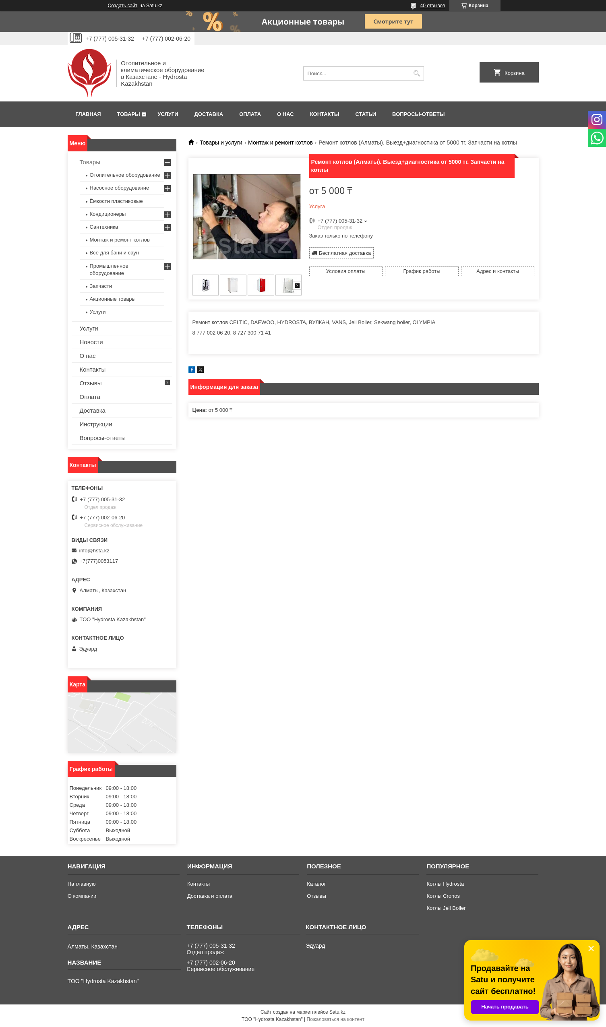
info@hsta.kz (94, 551)
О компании (82, 896)
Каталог (316, 884)
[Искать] (417, 73)
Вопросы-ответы (418, 114)
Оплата (250, 114)
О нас (285, 114)
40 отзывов (432, 5)
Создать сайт (123, 5)
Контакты (324, 114)
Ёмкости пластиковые (116, 201)
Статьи (366, 114)
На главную (82, 884)
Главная (88, 114)
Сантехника (104, 227)
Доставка (208, 114)
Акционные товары (113, 299)
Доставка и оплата (209, 896)
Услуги (167, 114)
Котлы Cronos (443, 896)
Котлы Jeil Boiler (445, 908)
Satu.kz (337, 1012)
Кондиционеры (108, 214)
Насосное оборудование (119, 188)
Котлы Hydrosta (445, 884)
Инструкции (96, 424)
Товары (128, 114)
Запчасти (101, 286)
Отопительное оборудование (125, 175)
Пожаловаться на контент (335, 1019)
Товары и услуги (221, 142)
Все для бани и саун (114, 253)
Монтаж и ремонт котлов (280, 142)
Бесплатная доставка (345, 253)
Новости (91, 342)
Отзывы (91, 383)
